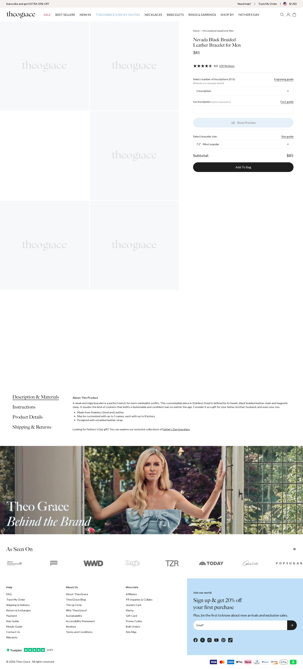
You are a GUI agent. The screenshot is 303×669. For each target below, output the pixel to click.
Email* (200, 625)
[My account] (288, 14)
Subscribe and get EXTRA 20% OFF (27, 3)
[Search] (282, 14)
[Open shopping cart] (294, 14)
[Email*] (240, 625)
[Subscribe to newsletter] (292, 625)
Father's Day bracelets (176, 429)
